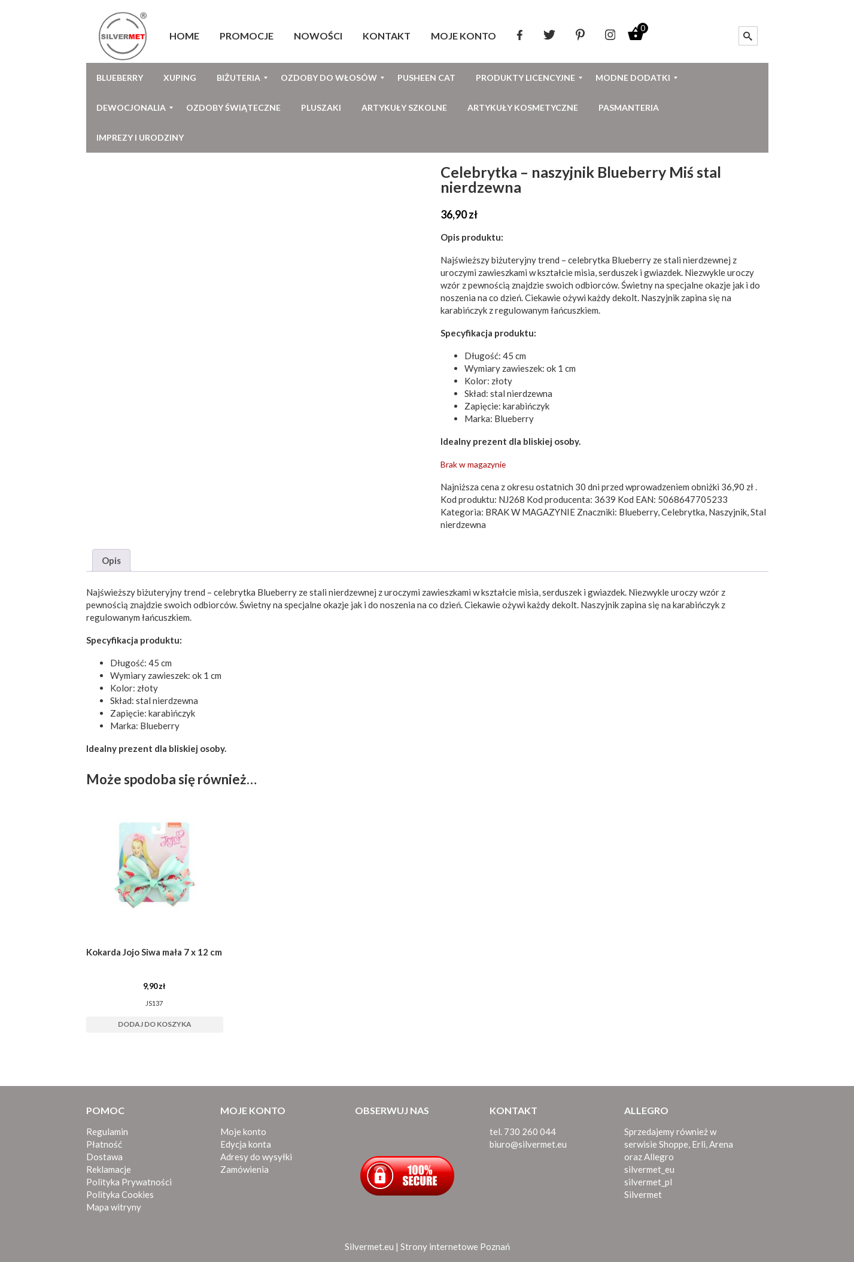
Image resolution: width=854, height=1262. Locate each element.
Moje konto (243, 1131)
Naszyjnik (728, 511)
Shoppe (673, 1144)
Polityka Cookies (120, 1194)
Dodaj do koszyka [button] (155, 1024)
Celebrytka (683, 511)
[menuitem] (184, 36)
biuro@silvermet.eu (528, 1144)
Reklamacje (108, 1169)
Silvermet (643, 1194)
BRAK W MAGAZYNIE (530, 511)
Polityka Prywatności (129, 1181)
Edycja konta (245, 1144)
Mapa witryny (113, 1207)
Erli (699, 1144)
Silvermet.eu (369, 1246)
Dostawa (104, 1156)
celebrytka (589, 259)
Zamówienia (244, 1169)
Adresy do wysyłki (256, 1156)
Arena (721, 1144)
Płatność (104, 1144)
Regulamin (107, 1131)
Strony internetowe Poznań (455, 1246)
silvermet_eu (649, 1169)
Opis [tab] (111, 560)
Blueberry (631, 259)
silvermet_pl (648, 1181)
